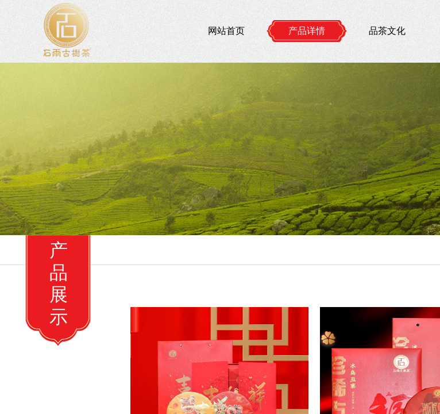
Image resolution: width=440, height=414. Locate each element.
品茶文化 (387, 31)
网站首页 (226, 31)
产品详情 (306, 31)
